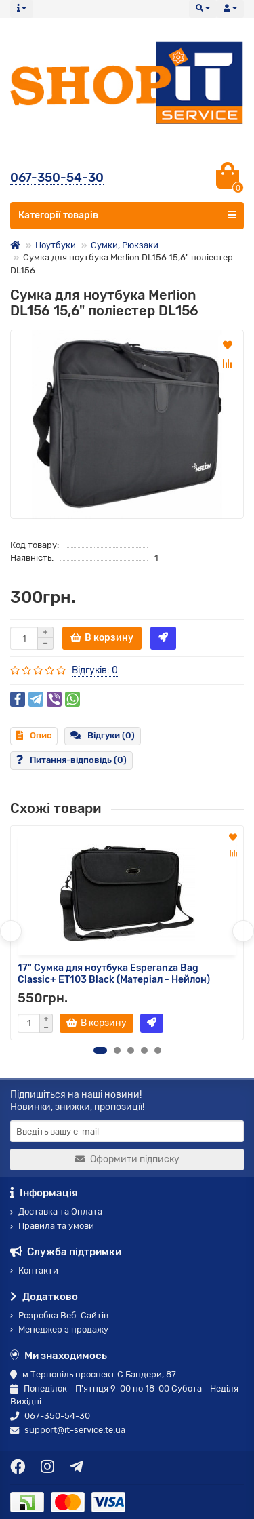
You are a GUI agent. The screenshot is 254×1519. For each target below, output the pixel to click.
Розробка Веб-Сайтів (59, 1315)
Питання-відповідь (71, 760)
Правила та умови (52, 1226)
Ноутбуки (55, 245)
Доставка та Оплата (56, 1211)
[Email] (127, 1131)
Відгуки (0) (102, 735)
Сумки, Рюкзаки (124, 245)
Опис (33, 735)
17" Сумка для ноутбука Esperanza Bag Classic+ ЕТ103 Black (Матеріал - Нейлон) (114, 973)
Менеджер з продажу (59, 1329)
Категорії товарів (127, 215)
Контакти (34, 1270)
